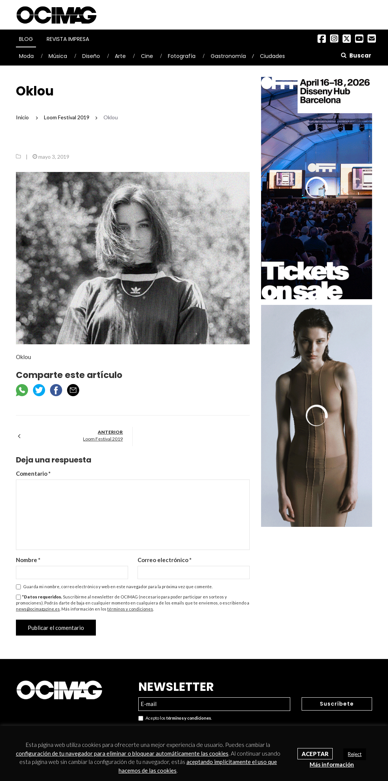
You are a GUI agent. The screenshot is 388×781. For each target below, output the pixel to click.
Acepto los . (175, 718)
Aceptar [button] (315, 753)
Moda (26, 56)
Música (57, 56)
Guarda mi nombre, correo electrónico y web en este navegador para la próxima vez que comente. (118, 586)
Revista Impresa (68, 39)
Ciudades (272, 56)
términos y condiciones (130, 608)
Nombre (28, 559)
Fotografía (182, 56)
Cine (147, 56)
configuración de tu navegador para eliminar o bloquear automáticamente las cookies (122, 753)
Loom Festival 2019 (103, 439)
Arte (120, 56)
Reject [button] (354, 754)
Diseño (91, 56)
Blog (26, 39)
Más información (332, 764)
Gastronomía (228, 56)
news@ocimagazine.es (38, 608)
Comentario (33, 473)
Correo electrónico (165, 559)
